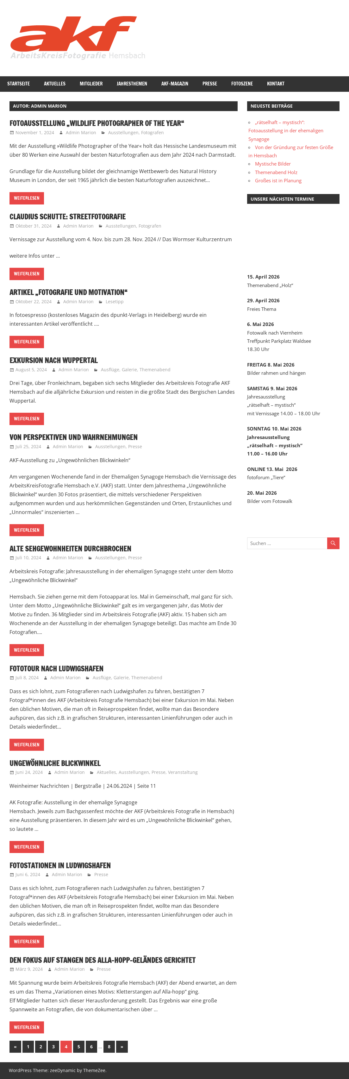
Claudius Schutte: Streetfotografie (71, 216)
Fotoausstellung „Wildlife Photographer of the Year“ (104, 123)
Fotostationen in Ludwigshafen (64, 865)
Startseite (18, 83)
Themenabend (155, 370)
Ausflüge (110, 370)
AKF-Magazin (174, 83)
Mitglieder (91, 83)
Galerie (129, 370)
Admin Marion (81, 132)
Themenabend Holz (276, 172)
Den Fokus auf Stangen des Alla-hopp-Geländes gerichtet (110, 960)
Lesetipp (115, 301)
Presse (210, 83)
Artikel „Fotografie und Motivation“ (73, 292)
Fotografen (152, 132)
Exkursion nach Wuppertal (57, 360)
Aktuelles (54, 83)
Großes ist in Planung (278, 180)
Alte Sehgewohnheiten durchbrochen (75, 548)
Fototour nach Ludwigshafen (60, 668)
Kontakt (275, 83)
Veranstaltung (183, 772)
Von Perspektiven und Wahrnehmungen (78, 437)
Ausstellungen (123, 132)
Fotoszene (242, 83)
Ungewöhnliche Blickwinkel (59, 763)
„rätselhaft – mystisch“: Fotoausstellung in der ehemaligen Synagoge (285, 130)
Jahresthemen (132, 83)
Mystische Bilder (273, 163)
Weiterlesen (27, 198)
